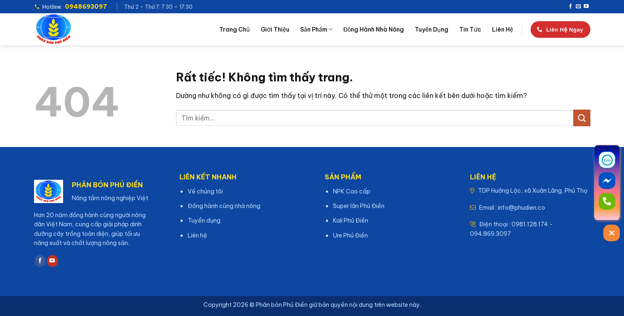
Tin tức (470, 29)
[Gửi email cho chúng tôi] (578, 7)
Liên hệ (502, 29)
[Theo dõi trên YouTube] (586, 7)
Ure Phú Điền (350, 235)
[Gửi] (581, 118)
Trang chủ (234, 29)
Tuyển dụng (431, 29)
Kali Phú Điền (350, 220)
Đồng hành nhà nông (373, 29)
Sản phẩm (316, 29)
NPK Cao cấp (351, 191)
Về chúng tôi (205, 191)
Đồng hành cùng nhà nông (224, 206)
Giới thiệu (275, 29)
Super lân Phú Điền (358, 206)
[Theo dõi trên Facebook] (570, 7)
